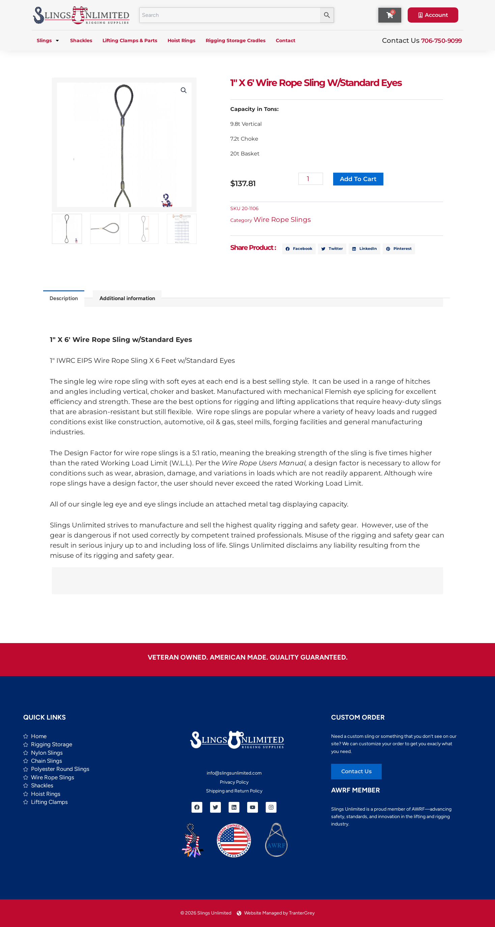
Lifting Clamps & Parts (130, 40)
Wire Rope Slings (282, 219)
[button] (184, 90)
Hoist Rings (181, 40)
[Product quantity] (311, 179)
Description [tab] (64, 298)
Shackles (81, 40)
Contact (285, 40)
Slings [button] (48, 40)
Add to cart (358, 179)
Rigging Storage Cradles (235, 40)
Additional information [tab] (127, 298)
